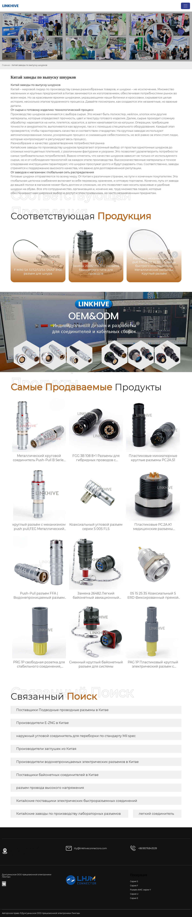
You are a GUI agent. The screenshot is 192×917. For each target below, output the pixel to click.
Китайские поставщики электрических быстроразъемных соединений (76, 801)
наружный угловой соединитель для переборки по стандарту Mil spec (76, 736)
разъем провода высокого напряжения (50, 788)
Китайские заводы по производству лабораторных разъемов (68, 814)
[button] (175, 254)
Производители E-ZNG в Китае (42, 723)
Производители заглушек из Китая (46, 749)
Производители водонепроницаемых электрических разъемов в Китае (77, 762)
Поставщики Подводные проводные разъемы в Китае (62, 710)
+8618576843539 (147, 848)
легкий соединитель (156, 814)
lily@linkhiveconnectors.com (90, 848)
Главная (6, 65)
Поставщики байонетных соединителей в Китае (57, 775)
